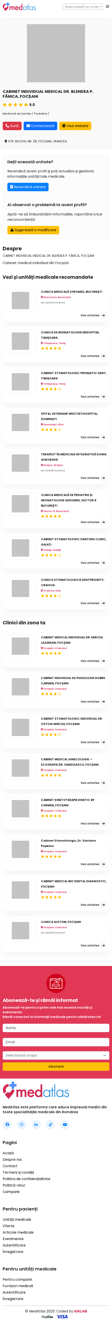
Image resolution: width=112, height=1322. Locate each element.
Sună (12, 125)
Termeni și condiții (18, 1172)
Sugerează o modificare (33, 230)
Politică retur (14, 1185)
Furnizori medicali (18, 1285)
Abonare (56, 1066)
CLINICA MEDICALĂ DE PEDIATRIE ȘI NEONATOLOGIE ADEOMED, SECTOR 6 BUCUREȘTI (68, 500)
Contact (10, 1166)
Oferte (8, 1225)
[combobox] (83, 7)
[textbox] (83, 7)
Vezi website (75, 125)
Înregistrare (13, 1251)
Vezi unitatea (94, 315)
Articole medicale (18, 1232)
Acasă (8, 1153)
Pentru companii (17, 1279)
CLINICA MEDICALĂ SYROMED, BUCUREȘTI (71, 292)
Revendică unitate (28, 186)
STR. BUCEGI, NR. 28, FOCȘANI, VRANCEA (36, 141)
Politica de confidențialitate (26, 1178)
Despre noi (12, 1159)
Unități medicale (17, 1219)
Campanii (11, 1191)
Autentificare (14, 1245)
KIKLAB (80, 1311)
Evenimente (13, 1238)
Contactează (40, 125)
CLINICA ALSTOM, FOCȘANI (61, 922)
